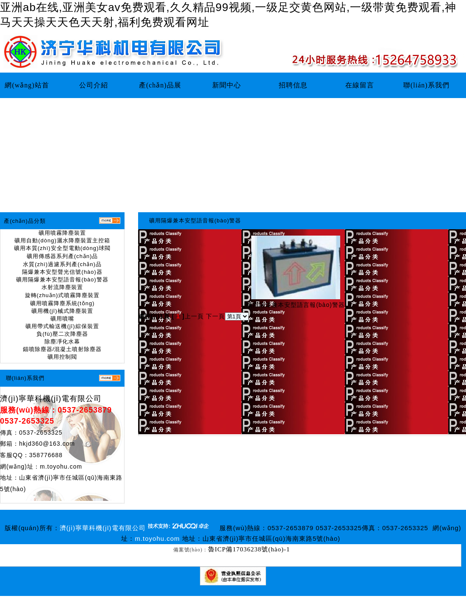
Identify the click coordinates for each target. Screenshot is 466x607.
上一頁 (194, 316)
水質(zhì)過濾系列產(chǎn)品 (62, 264)
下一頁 (215, 316)
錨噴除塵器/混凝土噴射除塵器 (62, 349)
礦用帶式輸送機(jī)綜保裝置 (62, 326)
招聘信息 (293, 85)
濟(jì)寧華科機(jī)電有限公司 (51, 398)
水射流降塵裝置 (62, 287)
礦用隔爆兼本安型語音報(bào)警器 (62, 279)
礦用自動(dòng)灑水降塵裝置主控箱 (62, 240)
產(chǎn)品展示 (160, 89)
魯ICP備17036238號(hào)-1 (249, 549)
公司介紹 (93, 85)
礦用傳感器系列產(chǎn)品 (62, 256)
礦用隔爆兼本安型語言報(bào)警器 (295, 304)
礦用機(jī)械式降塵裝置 (62, 311)
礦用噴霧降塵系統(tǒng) (62, 303)
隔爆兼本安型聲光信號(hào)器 (62, 272)
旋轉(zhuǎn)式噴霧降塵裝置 (62, 295)
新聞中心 (226, 85)
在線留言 (359, 85)
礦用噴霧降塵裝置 (62, 233)
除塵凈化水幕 (62, 341)
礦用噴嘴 (62, 318)
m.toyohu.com (61, 466)
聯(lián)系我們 (426, 85)
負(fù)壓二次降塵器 (62, 334)
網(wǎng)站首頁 (27, 89)
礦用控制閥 (62, 357)
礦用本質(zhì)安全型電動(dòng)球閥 (62, 248)
